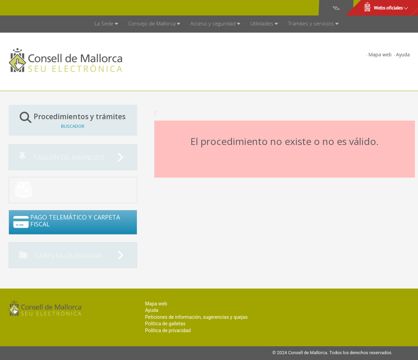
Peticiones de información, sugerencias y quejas (196, 317)
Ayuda (403, 54)
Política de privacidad (168, 330)
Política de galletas (165, 323)
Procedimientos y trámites (73, 120)
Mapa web (380, 54)
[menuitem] (106, 24)
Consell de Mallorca (32, 7)
